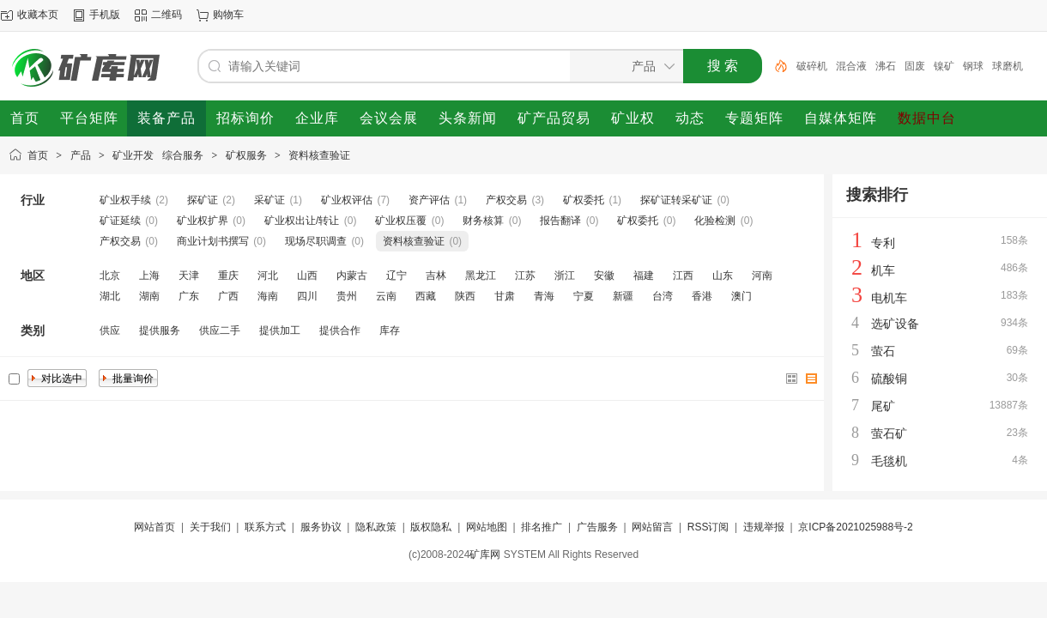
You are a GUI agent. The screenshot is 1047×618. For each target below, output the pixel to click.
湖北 (110, 296)
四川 (307, 296)
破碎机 (811, 66)
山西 (307, 276)
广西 (228, 296)
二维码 (166, 15)
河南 (762, 276)
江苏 (525, 276)
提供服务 (159, 330)
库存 (389, 330)
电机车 (889, 298)
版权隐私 (430, 527)
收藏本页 (37, 15)
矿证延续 (120, 221)
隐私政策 (375, 527)
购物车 (228, 15)
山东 (722, 276)
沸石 (885, 66)
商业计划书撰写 (213, 241)
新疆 (623, 296)
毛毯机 (889, 461)
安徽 (604, 276)
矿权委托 (583, 200)
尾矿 (883, 406)
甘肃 (504, 296)
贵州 (346, 296)
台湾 (662, 296)
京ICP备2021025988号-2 (855, 527)
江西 (683, 276)
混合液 (851, 66)
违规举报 (763, 527)
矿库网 (484, 554)
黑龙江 (480, 276)
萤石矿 (889, 433)
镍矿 (944, 66)
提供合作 (339, 330)
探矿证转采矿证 (676, 200)
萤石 (883, 351)
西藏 (425, 296)
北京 (110, 276)
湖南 (149, 296)
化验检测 (714, 221)
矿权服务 (246, 155)
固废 (915, 66)
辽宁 (396, 276)
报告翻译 (560, 221)
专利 (883, 243)
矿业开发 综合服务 (157, 155)
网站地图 (486, 527)
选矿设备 (895, 323)
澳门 (741, 296)
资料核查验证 (319, 155)
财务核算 (483, 221)
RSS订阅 (708, 527)
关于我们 (210, 527)
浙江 (564, 276)
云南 (386, 296)
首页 (37, 155)
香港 (702, 296)
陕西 (465, 296)
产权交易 (506, 200)
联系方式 (265, 527)
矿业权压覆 (401, 221)
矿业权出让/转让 (301, 221)
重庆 (228, 276)
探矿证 (202, 200)
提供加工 (279, 330)
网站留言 (652, 527)
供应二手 (219, 330)
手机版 (104, 15)
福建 (643, 276)
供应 (110, 330)
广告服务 (597, 527)
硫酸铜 (889, 378)
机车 (883, 270)
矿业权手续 (125, 200)
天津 (189, 276)
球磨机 (1007, 66)
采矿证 (269, 200)
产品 (80, 155)
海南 (267, 296)
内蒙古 (351, 276)
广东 (189, 296)
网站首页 (154, 527)
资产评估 (429, 200)
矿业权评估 (346, 200)
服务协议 (321, 527)
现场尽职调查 (316, 241)
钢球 (973, 66)
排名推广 (541, 527)
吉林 (436, 276)
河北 (267, 276)
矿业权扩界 (202, 221)
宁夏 (583, 296)
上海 (149, 276)
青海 (544, 296)
